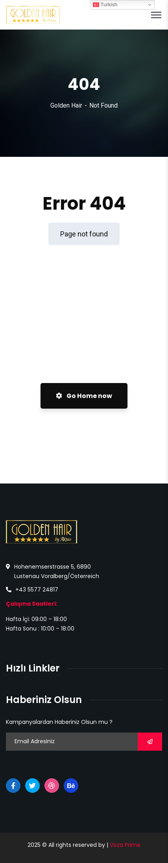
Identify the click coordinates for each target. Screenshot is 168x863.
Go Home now (84, 395)
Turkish (105, 5)
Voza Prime (125, 845)
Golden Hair (66, 105)
